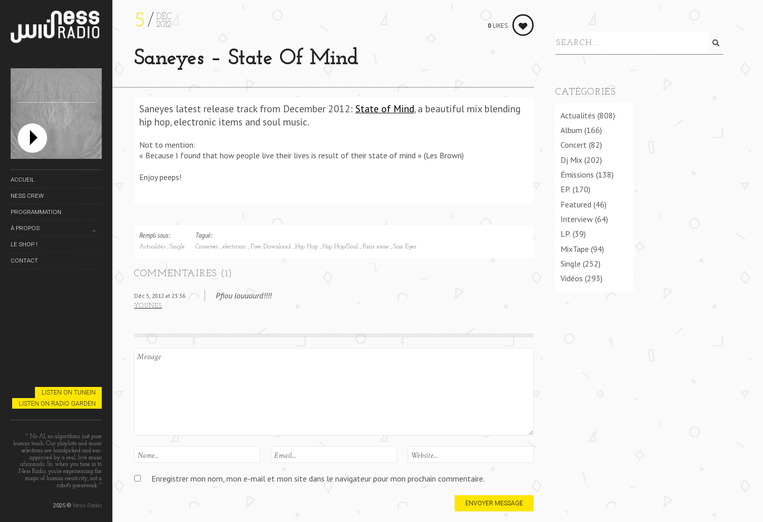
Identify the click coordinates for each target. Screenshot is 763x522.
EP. (565, 188)
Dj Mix (571, 158)
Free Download (272, 247)
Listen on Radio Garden (57, 403)
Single (177, 247)
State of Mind (384, 108)
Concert (573, 143)
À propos (25, 228)
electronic (235, 247)
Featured (575, 202)
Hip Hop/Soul (341, 247)
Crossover (207, 247)
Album (571, 128)
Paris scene (377, 247)
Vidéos (571, 277)
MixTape (574, 247)
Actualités (153, 247)
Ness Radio (87, 505)
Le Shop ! (24, 244)
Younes (148, 306)
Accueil (22, 179)
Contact (24, 260)
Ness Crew (27, 195)
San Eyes (404, 247)
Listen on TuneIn (69, 392)
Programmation (36, 211)
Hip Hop (307, 247)
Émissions (577, 172)
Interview (576, 217)
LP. (565, 232)
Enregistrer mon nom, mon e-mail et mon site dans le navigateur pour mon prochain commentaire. (318, 478)
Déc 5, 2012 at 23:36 (159, 295)
